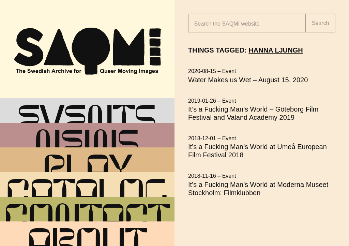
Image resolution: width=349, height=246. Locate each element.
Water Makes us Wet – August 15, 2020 (248, 80)
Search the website (227, 24)
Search (320, 23)
